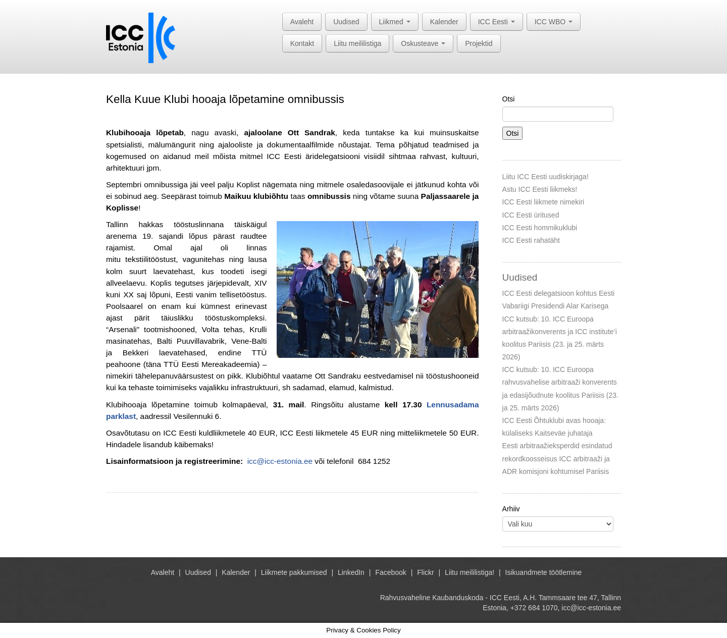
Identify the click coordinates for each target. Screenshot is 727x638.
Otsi (508, 99)
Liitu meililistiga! (469, 572)
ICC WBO (554, 22)
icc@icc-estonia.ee (280, 461)
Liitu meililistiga (357, 43)
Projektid (478, 43)
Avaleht (302, 22)
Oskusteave (423, 43)
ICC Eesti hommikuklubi (540, 228)
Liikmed (394, 22)
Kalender (444, 22)
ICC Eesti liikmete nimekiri (543, 202)
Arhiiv (511, 509)
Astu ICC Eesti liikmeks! (540, 189)
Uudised (346, 22)
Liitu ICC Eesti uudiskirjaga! (545, 177)
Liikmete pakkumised (294, 572)
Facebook (390, 572)
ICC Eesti (496, 22)
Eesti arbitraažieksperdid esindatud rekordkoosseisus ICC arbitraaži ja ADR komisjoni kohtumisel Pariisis (557, 458)
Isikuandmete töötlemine (543, 572)
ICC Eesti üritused (530, 215)
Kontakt (302, 43)
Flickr (425, 572)
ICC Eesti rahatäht (531, 240)
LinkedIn (351, 572)
